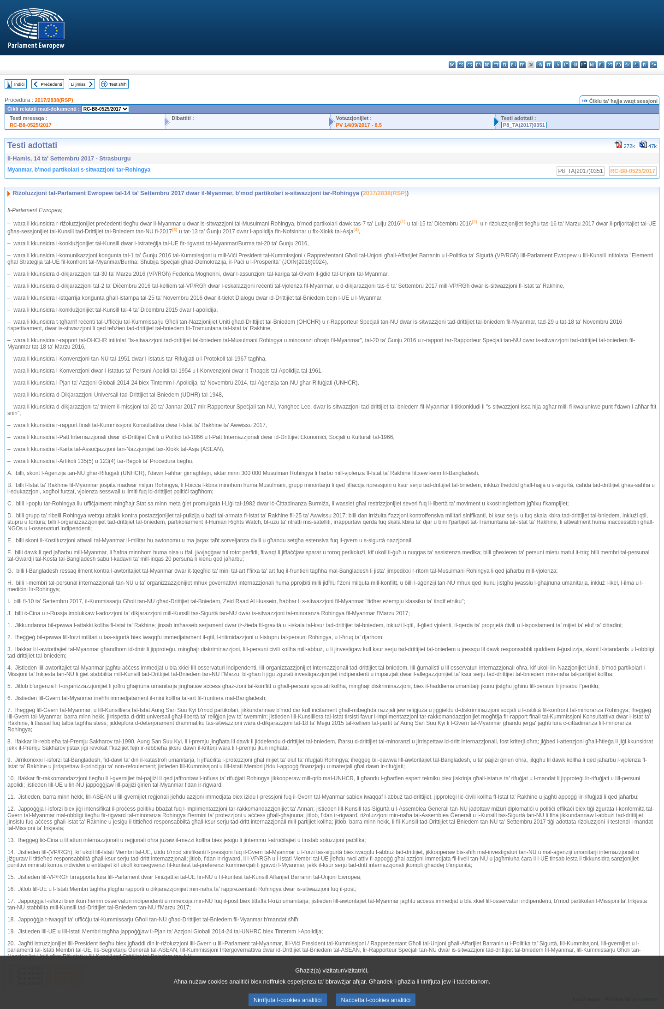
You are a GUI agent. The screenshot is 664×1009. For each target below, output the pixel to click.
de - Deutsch (487, 64)
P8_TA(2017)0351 (524, 125)
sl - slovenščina (636, 64)
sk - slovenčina (627, 64)
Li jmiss (78, 84)
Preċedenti (51, 84)
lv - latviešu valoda (557, 64)
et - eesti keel (495, 64)
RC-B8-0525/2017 (31, 125)
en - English (513, 64)
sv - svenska (653, 64)
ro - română (618, 64)
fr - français (522, 64)
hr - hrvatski (539, 64)
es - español (460, 64)
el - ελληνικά (504, 64)
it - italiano (548, 64)
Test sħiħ (118, 84)
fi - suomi (644, 64)
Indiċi (19, 84)
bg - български (452, 64)
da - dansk (478, 64)
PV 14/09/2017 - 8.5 (359, 125)
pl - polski (601, 64)
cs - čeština (469, 64)
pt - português (609, 64)
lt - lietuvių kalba (566, 64)
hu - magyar (574, 64)
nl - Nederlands (592, 64)
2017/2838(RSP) (54, 100)
